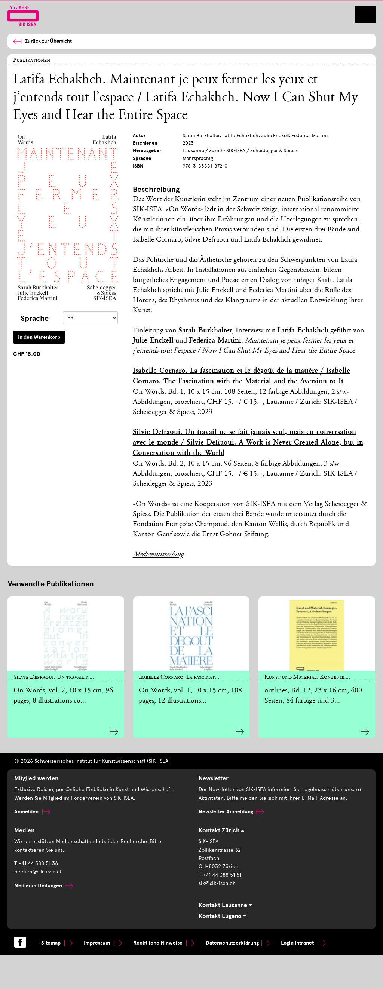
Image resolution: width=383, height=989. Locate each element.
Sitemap (57, 943)
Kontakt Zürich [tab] (221, 830)
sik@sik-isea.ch (217, 883)
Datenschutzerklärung (238, 943)
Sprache (35, 318)
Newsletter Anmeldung (231, 811)
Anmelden (32, 811)
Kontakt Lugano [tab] (222, 916)
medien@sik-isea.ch (38, 872)
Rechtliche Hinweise (163, 943)
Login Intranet (303, 943)
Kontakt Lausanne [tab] (225, 905)
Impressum (103, 943)
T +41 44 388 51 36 (36, 863)
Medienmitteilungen (43, 885)
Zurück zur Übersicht (42, 41)
